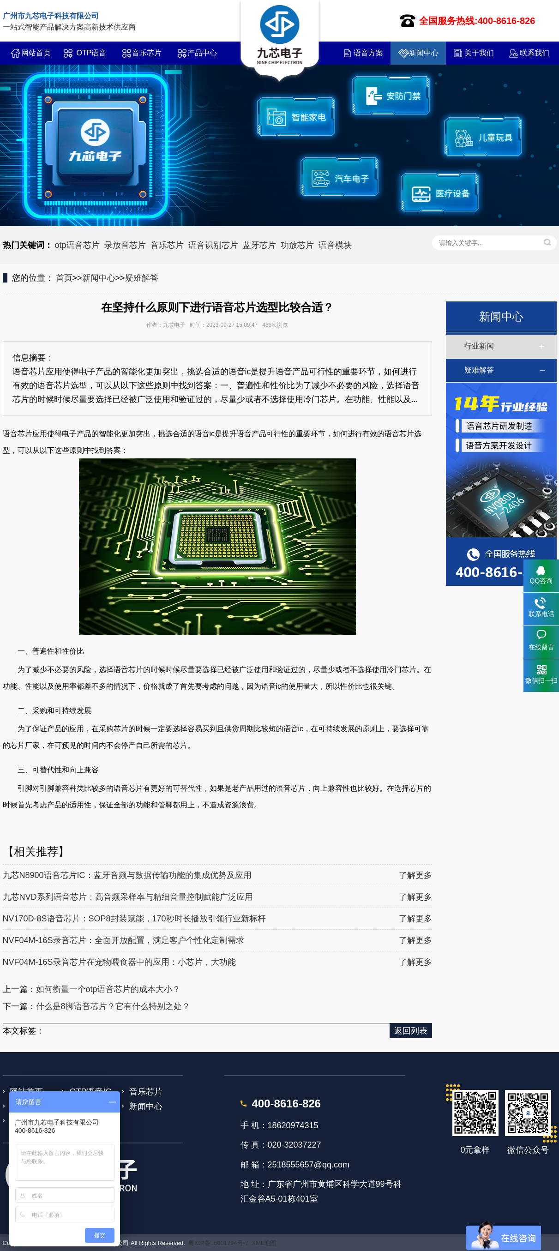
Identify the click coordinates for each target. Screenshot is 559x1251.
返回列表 (410, 1030)
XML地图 (264, 1242)
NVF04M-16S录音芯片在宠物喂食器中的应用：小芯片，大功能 (119, 962)
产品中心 (202, 53)
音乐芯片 (147, 53)
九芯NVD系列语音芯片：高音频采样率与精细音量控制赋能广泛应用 (128, 897)
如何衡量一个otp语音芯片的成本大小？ (108, 989)
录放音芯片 (125, 245)
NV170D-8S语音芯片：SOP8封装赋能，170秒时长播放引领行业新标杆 (134, 918)
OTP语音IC (92, 57)
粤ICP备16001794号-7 (218, 1242)
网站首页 (36, 53)
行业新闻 (479, 346)
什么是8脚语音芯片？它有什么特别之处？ (113, 1006)
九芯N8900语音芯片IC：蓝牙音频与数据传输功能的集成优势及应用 (127, 875)
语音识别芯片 (213, 245)
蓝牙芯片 (259, 245)
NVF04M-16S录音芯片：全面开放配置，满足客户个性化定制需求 (123, 940)
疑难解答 (141, 278)
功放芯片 (297, 245)
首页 (64, 278)
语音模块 (335, 245)
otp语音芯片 (77, 245)
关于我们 (479, 53)
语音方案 (368, 53)
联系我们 (534, 53)
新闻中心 (424, 53)
